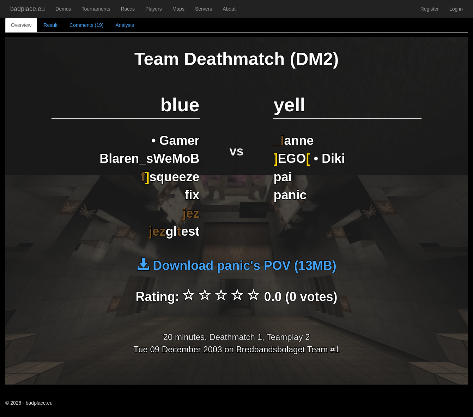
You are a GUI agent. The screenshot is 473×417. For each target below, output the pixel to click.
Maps (178, 9)
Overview (21, 25)
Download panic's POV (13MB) (236, 265)
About (229, 9)
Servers (203, 9)
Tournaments (95, 9)
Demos (63, 9)
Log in (456, 9)
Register (429, 9)
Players (153, 9)
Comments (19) (86, 25)
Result (50, 25)
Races (128, 9)
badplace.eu (27, 8)
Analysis (125, 25)
